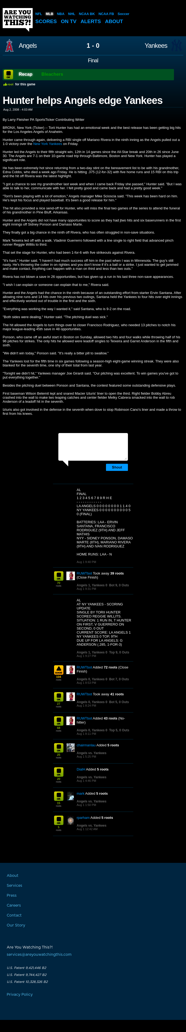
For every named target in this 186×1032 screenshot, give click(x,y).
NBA (60, 14)
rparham (83, 818)
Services (14, 886)
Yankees (156, 45)
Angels (28, 45)
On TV (69, 21)
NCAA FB (106, 14)
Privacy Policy (20, 995)
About (114, 21)
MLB (49, 14)
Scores (46, 21)
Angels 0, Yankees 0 (92, 679)
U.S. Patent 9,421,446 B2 (26, 967)
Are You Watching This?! (18, 20)
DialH (81, 769)
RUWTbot (84, 573)
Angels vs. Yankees (92, 753)
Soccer (123, 14)
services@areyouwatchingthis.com (39, 955)
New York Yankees (47, 144)
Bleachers (52, 74)
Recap (25, 74)
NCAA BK (87, 14)
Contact (14, 915)
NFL (38, 14)
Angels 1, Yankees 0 (92, 585)
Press (12, 895)
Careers (14, 905)
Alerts (91, 21)
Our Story (16, 925)
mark (81, 793)
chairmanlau (86, 745)
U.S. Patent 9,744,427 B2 (26, 974)
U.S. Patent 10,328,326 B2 (27, 981)
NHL (71, 14)
